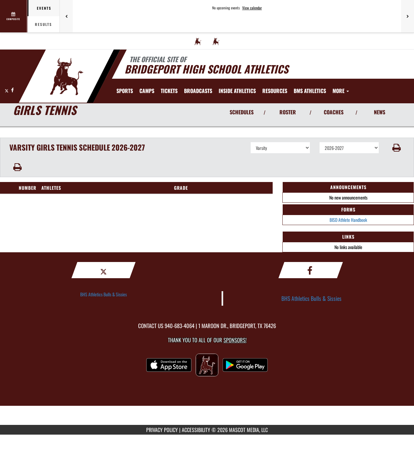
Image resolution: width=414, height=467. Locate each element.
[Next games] (407, 16)
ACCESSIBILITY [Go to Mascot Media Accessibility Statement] (196, 430)
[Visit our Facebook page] (12, 89)
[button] (396, 147)
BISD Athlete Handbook (348, 219)
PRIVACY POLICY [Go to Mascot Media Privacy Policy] (162, 430)
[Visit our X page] (7, 89)
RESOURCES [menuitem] (274, 91)
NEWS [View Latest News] (379, 112)
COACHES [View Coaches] (333, 112)
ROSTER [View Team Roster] (287, 112)
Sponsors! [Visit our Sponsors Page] (234, 340)
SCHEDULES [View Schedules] (242, 112)
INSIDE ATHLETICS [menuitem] (237, 91)
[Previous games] (66, 16)
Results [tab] (43, 24)
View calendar (252, 7)
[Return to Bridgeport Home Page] (66, 75)
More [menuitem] (340, 91)
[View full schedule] (13, 16)
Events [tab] (44, 8)
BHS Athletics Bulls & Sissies (103, 294)
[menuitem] (198, 41)
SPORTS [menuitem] (124, 91)
